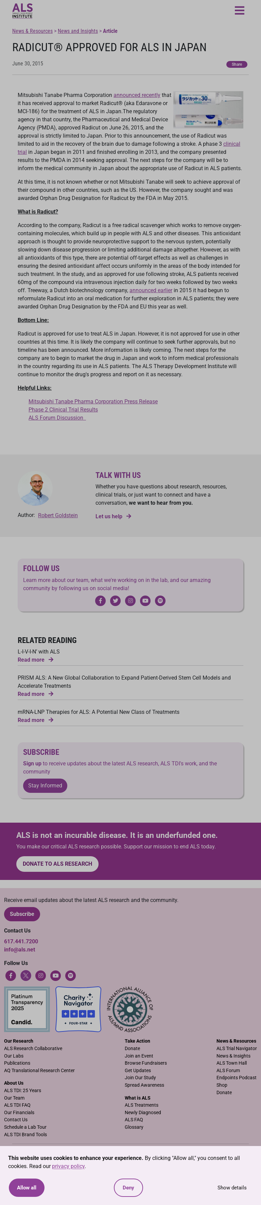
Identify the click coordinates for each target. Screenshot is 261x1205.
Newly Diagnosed (143, 1113)
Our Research (18, 1041)
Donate (132, 1048)
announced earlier (150, 290)
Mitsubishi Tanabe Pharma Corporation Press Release (93, 401)
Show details (232, 1188)
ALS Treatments (141, 1105)
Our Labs (13, 1056)
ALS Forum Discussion (57, 418)
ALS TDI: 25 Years (22, 1090)
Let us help (113, 516)
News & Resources (32, 31)
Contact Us (16, 1120)
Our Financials (19, 1113)
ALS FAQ (134, 1120)
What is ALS (138, 1098)
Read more (35, 660)
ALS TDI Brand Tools (25, 1135)
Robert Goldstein (58, 515)
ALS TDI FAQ (17, 1105)
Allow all (26, 1188)
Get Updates (138, 1070)
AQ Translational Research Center (39, 1070)
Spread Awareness (144, 1085)
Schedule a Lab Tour (25, 1127)
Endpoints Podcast (236, 1078)
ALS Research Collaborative (33, 1048)
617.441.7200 (21, 941)
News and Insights (78, 31)
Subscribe (22, 914)
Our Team (14, 1098)
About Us (13, 1083)
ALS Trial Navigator (236, 1048)
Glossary (134, 1127)
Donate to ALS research (57, 864)
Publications (17, 1063)
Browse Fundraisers (146, 1063)
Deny (128, 1188)
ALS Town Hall (231, 1063)
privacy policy (68, 1166)
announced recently (137, 95)
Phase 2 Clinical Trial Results (63, 409)
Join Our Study (140, 1078)
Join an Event (139, 1056)
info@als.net (19, 949)
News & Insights (233, 1056)
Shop (221, 1085)
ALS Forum (228, 1070)
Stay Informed (45, 785)
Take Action (137, 1041)
